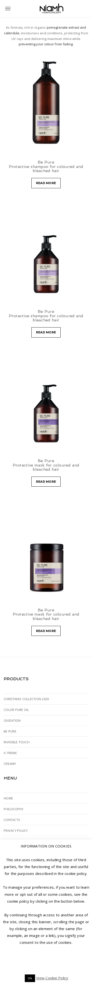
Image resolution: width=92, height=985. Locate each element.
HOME (8, 798)
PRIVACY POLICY (16, 830)
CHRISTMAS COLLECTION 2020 (26, 699)
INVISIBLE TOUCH (16, 742)
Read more (46, 183)
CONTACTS (12, 820)
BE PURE (10, 731)
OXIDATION (12, 720)
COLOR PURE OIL (16, 709)
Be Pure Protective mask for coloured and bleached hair (46, 465)
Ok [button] (30, 978)
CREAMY (10, 763)
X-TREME (10, 753)
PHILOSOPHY (14, 809)
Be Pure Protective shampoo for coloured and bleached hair (46, 166)
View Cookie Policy (52, 977)
